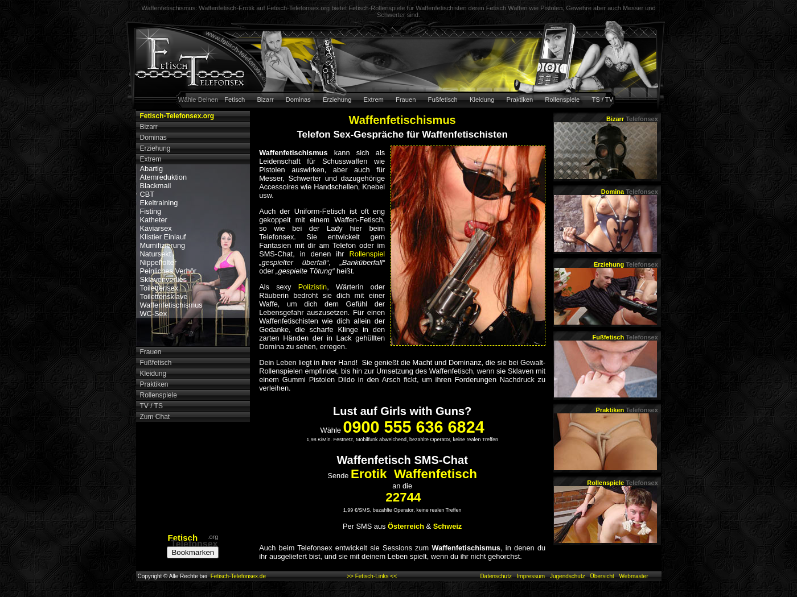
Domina (629, 191)
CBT (147, 194)
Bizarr (265, 99)
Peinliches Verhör (168, 271)
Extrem (374, 99)
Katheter (153, 219)
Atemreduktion (163, 177)
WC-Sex (153, 313)
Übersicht (602, 576)
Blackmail (155, 185)
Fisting (151, 211)
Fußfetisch (443, 99)
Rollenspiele (562, 99)
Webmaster (633, 576)
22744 (403, 497)
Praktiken (520, 99)
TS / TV (602, 99)
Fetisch (234, 99)
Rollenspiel (367, 254)
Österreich (406, 526)
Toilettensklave (164, 296)
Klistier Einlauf (163, 237)
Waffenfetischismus (171, 305)
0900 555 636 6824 (413, 427)
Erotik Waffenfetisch (414, 474)
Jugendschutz (567, 576)
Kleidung (482, 99)
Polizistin (312, 287)
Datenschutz (496, 576)
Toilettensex (159, 288)
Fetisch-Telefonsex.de (238, 576)
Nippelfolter (158, 262)
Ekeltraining (159, 202)
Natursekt (155, 254)
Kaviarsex (156, 228)
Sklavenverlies (163, 279)
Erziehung (337, 99)
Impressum (531, 576)
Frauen (406, 99)
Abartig (151, 168)
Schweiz (447, 526)
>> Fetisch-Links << (372, 576)
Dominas (298, 99)
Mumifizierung (163, 245)
